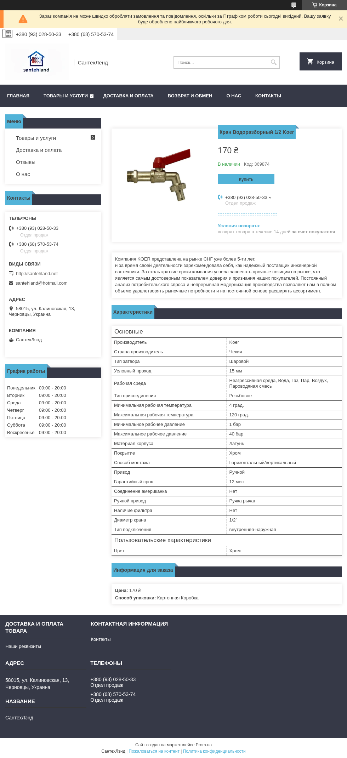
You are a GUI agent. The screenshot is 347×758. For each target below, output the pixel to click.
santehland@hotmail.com (42, 283)
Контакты (268, 95)
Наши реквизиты (23, 646)
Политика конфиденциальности (214, 751)
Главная (18, 95)
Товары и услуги (66, 95)
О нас (234, 95)
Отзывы (25, 162)
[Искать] (273, 62)
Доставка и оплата (128, 95)
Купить (246, 179)
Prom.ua (204, 744)
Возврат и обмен (190, 95)
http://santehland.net (37, 273)
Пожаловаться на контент (154, 751)
